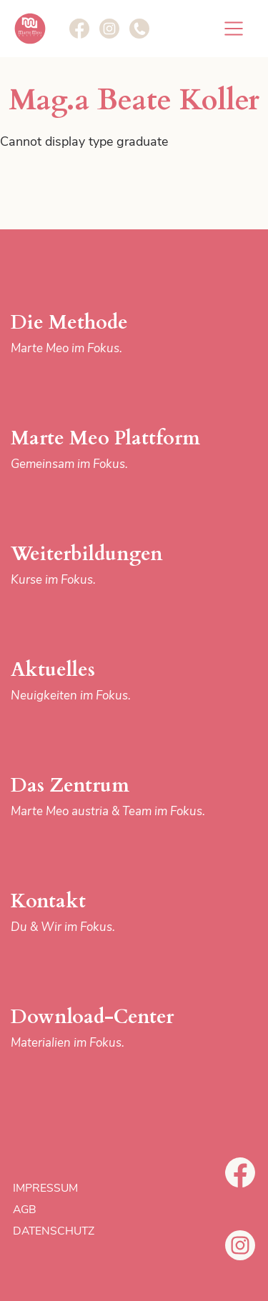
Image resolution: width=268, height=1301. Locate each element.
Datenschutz (53, 1231)
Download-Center (115, 1028)
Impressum (45, 1188)
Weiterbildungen (115, 565)
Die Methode (115, 334)
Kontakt (115, 912)
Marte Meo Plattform (115, 449)
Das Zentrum (115, 797)
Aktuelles (115, 681)
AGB (24, 1209)
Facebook (240, 1172)
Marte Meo (30, 28)
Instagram (240, 1245)
